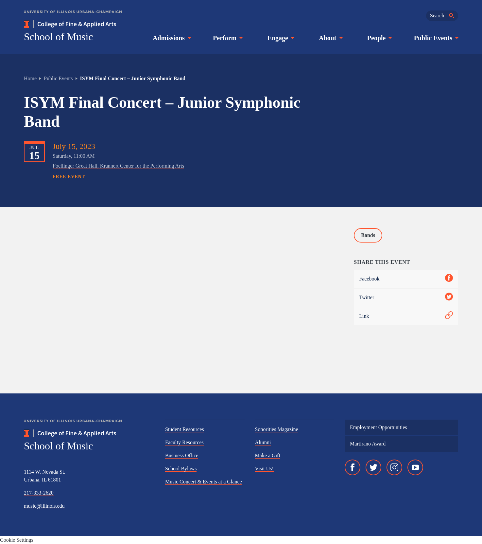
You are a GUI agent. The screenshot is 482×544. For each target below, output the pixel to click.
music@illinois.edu (44, 506)
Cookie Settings (16, 540)
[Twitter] (373, 467)
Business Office (181, 455)
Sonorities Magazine (276, 429)
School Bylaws (181, 468)
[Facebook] (352, 467)
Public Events (435, 38)
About (330, 38)
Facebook (406, 279)
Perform (227, 38)
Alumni (263, 442)
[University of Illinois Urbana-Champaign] (73, 16)
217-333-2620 (39, 493)
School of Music (58, 37)
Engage (280, 38)
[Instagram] (394, 467)
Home (30, 78)
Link (406, 316)
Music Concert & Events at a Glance (203, 481)
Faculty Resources (184, 442)
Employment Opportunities (378, 427)
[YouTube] (415, 467)
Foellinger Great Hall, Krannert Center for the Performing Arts (118, 166)
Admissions (171, 38)
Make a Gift (267, 455)
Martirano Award (368, 443)
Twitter (406, 298)
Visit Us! (264, 468)
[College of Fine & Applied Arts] (89, 24)
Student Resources (184, 429)
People (379, 38)
